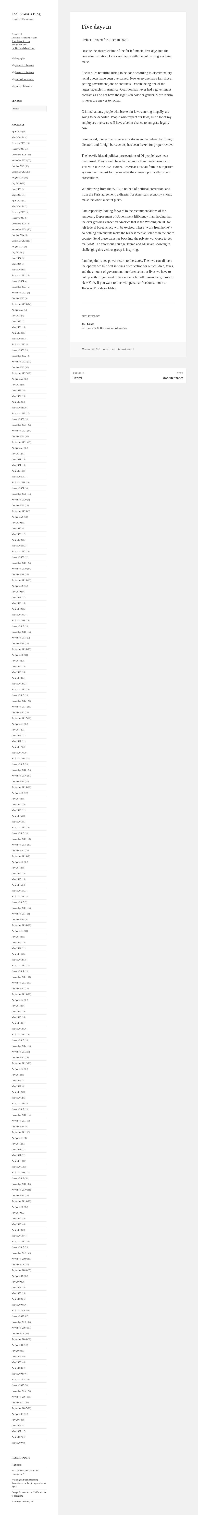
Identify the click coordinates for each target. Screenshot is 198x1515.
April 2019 (17, 609)
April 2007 (17, 1437)
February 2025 (18, 212)
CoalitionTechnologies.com (24, 37)
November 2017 (19, 706)
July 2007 (16, 1420)
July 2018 (16, 660)
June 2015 (16, 873)
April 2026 (17, 131)
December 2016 (19, 770)
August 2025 (18, 177)
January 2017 (18, 764)
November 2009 (19, 1259)
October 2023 (18, 298)
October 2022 (18, 367)
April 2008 (17, 1368)
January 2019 (18, 626)
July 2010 (16, 1213)
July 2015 (16, 868)
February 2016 (18, 827)
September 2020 (19, 511)
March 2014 (17, 960)
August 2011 (17, 1138)
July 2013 (16, 1006)
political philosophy (24, 79)
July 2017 (16, 730)
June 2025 (16, 189)
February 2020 (18, 551)
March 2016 (17, 822)
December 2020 (19, 494)
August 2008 (18, 1345)
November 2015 (19, 845)
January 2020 (18, 557)
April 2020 (17, 540)
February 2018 (18, 689)
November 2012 (19, 1052)
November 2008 (19, 1328)
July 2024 (16, 252)
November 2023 (19, 292)
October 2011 (18, 1126)
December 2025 (19, 154)
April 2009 (17, 1299)
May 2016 (16, 810)
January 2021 (18, 488)
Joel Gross (110, 349)
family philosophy (23, 86)
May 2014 (16, 948)
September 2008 (19, 1339)
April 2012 (17, 1092)
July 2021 (16, 453)
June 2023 (16, 321)
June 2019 (16, 597)
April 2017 (17, 747)
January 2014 (18, 971)
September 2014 (19, 925)
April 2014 (17, 954)
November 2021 (19, 430)
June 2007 (16, 1425)
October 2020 (18, 505)
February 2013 (18, 1034)
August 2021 (18, 448)
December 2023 (19, 287)
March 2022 (17, 407)
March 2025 (17, 206)
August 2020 (18, 517)
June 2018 (16, 666)
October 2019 (18, 574)
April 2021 (17, 471)
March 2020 (17, 545)
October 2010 (18, 1195)
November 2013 (19, 983)
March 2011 (17, 1167)
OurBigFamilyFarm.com (23, 48)
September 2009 (19, 1270)
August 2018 (18, 655)
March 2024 (17, 269)
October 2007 (18, 1402)
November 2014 (19, 914)
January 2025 (18, 218)
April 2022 (17, 402)
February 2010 (18, 1241)
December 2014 (19, 908)
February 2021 (18, 482)
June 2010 (16, 1218)
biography (20, 58)
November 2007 (19, 1397)
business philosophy (24, 72)
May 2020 (16, 534)
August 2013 (18, 1000)
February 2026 (18, 143)
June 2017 (16, 735)
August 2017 (18, 724)
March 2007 (17, 1443)
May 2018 (16, 672)
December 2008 (19, 1322)
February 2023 (18, 344)
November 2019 (19, 568)
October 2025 (18, 166)
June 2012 (16, 1080)
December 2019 (19, 563)
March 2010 (17, 1236)
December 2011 (19, 1115)
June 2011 (16, 1149)
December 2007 (19, 1391)
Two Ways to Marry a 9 (22, 1501)
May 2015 (16, 879)
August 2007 (18, 1414)
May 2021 (16, 465)
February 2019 (18, 620)
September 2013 (19, 994)
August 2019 (18, 586)
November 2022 (19, 361)
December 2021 (19, 425)
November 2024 (19, 229)
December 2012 (19, 1046)
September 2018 (19, 649)
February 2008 (18, 1379)
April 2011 (17, 1161)
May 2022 (16, 396)
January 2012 (18, 1109)
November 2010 (19, 1190)
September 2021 (19, 442)
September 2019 (19, 580)
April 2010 (17, 1230)
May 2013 (16, 1017)
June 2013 (16, 1011)
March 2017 (17, 753)
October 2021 (18, 436)
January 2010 (18, 1247)
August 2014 (18, 931)
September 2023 (19, 304)
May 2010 (16, 1224)
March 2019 (17, 614)
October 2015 (18, 850)
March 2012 (17, 1098)
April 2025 (17, 200)
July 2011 (16, 1144)
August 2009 (18, 1276)
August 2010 (18, 1207)
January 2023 (18, 350)
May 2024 (16, 264)
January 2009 (18, 1316)
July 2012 (16, 1075)
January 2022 (18, 419)
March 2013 (17, 1029)
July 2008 (16, 1351)
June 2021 (16, 459)
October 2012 (18, 1057)
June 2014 (16, 942)
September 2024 (19, 241)
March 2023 (17, 338)
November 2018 (19, 637)
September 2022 (19, 373)
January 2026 (18, 149)
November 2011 (19, 1121)
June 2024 (16, 258)
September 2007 (19, 1408)
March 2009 (17, 1305)
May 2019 (16, 603)
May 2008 (16, 1362)
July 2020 (16, 522)
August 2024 (18, 246)
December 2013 (19, 977)
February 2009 (18, 1310)
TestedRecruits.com (21, 41)
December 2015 (19, 839)
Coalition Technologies (115, 328)
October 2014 (18, 919)
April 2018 (17, 678)
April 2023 (17, 333)
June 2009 (16, 1287)
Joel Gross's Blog (26, 14)
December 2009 (19, 1253)
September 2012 (19, 1063)
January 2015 (18, 902)
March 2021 (17, 476)
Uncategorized (127, 349)
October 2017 (18, 712)
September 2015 (19, 856)
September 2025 (19, 172)
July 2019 (16, 591)
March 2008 (17, 1374)
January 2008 (18, 1385)
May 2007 (16, 1431)
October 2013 (18, 988)
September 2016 (19, 787)
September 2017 (19, 718)
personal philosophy (24, 65)
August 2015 (18, 862)
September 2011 (19, 1132)
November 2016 (19, 776)
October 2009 (18, 1264)
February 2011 (18, 1172)
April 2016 (17, 816)
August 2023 (18, 310)
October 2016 (18, 781)
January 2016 (18, 833)
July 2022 (16, 384)
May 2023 (16, 327)
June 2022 (16, 390)
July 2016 (16, 799)
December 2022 (19, 356)
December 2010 (19, 1184)
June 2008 (16, 1356)
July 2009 (16, 1282)
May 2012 (16, 1086)
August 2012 (18, 1069)
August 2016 (18, 793)
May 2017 (16, 741)
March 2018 (17, 683)
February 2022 (18, 413)
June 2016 (16, 804)
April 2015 (17, 885)
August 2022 (18, 379)
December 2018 (19, 632)
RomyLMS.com (19, 44)
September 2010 (19, 1201)
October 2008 (18, 1333)
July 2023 (16, 315)
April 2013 (17, 1023)
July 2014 (16, 937)
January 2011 (18, 1178)
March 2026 (17, 137)
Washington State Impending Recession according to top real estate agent (29, 1483)
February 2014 (18, 965)
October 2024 (18, 235)
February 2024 (18, 275)
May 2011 (16, 1155)
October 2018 (18, 643)
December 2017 (19, 701)
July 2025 (16, 183)
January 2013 (18, 1040)
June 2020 (16, 528)
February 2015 (18, 896)
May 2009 (16, 1293)
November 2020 (19, 499)
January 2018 (18, 695)
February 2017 (18, 758)
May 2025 (16, 195)
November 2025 (19, 160)
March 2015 (17, 891)
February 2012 (18, 1103)
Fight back (17, 1465)
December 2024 (19, 223)
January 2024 (18, 281)
